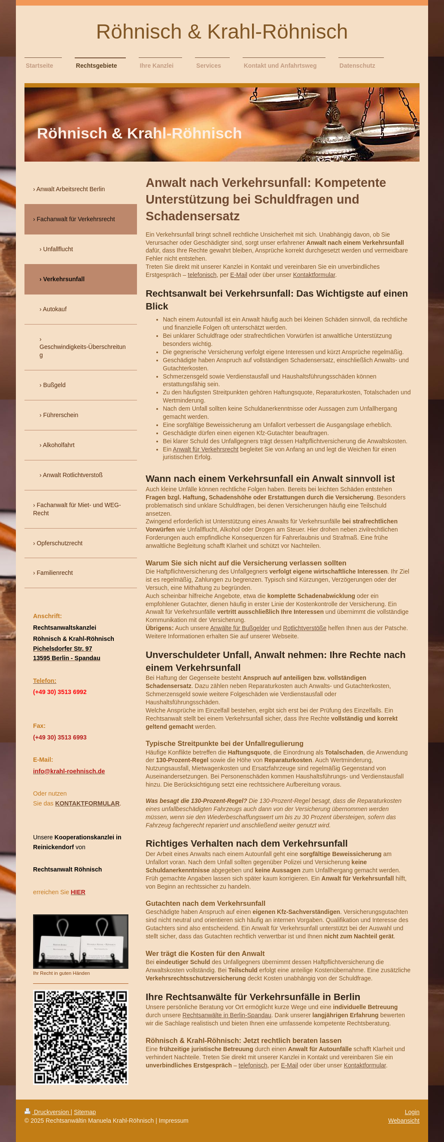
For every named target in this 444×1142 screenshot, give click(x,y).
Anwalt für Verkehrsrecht (206, 449)
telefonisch (202, 274)
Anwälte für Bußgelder (240, 628)
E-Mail (238, 274)
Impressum (174, 1120)
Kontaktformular (314, 274)
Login (412, 1112)
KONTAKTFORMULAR (87, 803)
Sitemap (85, 1112)
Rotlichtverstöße (304, 628)
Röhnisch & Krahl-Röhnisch (222, 31)
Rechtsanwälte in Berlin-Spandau (226, 1015)
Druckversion (47, 1112)
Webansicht (404, 1120)
